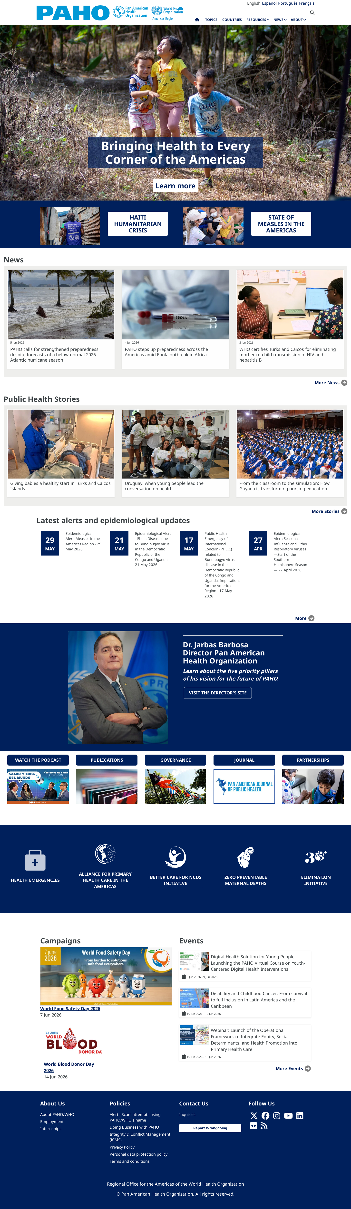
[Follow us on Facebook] (265, 1116)
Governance (175, 759)
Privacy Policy (122, 1146)
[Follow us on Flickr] (253, 1126)
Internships (50, 1128)
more (301, 618)
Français (306, 3)
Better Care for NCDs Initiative (175, 879)
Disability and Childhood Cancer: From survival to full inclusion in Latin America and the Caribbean (259, 999)
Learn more (175, 185)
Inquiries (187, 1113)
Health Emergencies (35, 879)
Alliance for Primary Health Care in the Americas (105, 879)
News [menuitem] (278, 19)
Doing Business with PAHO (134, 1126)
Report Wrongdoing (210, 1127)
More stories (326, 511)
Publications (107, 759)
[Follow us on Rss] (264, 1126)
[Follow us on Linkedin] (299, 1116)
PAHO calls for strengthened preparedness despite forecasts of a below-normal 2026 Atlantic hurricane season (54, 354)
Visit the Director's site (218, 693)
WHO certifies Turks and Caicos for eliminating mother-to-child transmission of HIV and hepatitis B (287, 354)
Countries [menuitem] (232, 19)
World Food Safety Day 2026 (70, 1008)
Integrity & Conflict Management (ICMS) (140, 1136)
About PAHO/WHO (57, 1113)
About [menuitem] (297, 19)
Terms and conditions (130, 1160)
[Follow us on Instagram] (276, 1116)
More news (327, 382)
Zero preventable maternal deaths (245, 879)
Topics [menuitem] (211, 19)
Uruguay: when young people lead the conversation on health (164, 485)
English (254, 3)
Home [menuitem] (197, 21)
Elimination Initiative (316, 879)
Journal (244, 759)
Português (288, 3)
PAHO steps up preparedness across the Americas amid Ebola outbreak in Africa (166, 351)
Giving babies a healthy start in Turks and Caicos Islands (60, 485)
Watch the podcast (38, 759)
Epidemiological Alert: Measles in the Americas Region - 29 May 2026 (83, 541)
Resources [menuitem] (256, 19)
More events (289, 1068)
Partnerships (313, 759)
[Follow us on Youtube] (288, 1116)
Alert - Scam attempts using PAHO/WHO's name (135, 1116)
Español (269, 3)
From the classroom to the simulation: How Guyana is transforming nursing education (284, 485)
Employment (52, 1120)
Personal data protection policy (138, 1153)
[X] (254, 1116)
